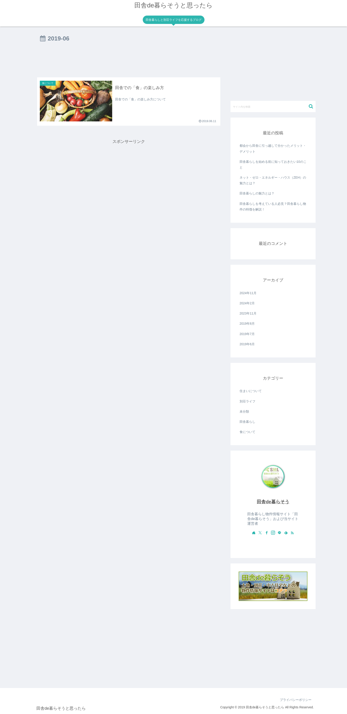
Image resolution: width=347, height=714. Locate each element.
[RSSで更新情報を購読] (292, 533)
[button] (311, 106)
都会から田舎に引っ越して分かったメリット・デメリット (273, 148)
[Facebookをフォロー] (267, 533)
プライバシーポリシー (295, 700)
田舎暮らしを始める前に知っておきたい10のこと (273, 164)
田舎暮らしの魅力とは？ (257, 193)
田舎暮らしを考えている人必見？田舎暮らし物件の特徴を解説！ (273, 206)
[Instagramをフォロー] (273, 533)
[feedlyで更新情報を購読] (286, 533)
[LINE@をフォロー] (279, 533)
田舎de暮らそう (273, 501)
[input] (273, 106)
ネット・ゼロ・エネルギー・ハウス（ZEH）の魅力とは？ (273, 180)
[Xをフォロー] (260, 533)
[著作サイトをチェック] (254, 533)
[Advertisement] (128, 61)
